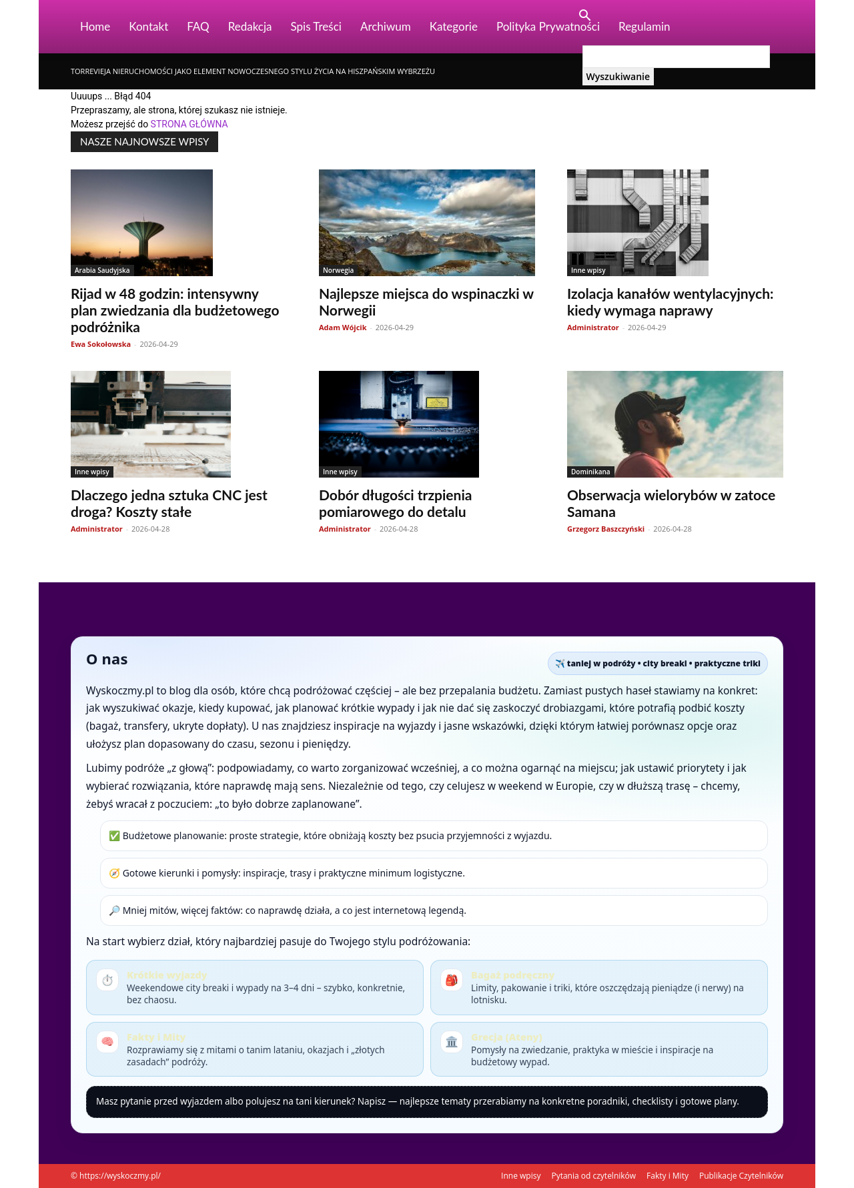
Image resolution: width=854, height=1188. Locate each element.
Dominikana (590, 471)
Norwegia (338, 270)
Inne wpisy (588, 270)
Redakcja (250, 26)
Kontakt (148, 26)
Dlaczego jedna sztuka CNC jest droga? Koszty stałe (169, 503)
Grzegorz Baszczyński (606, 529)
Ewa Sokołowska (101, 344)
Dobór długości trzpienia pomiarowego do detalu (395, 503)
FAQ (198, 26)
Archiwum (385, 26)
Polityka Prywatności (548, 26)
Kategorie (454, 26)
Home (95, 26)
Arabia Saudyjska (102, 270)
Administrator (593, 327)
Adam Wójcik (343, 327)
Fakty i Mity (668, 1175)
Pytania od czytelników (593, 1175)
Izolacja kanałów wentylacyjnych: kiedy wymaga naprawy (670, 301)
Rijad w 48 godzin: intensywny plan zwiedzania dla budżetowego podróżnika (175, 310)
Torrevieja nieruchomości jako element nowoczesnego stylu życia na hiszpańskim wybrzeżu (253, 71)
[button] (585, 17)
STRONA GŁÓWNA (189, 124)
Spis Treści (316, 26)
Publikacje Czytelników (741, 1175)
